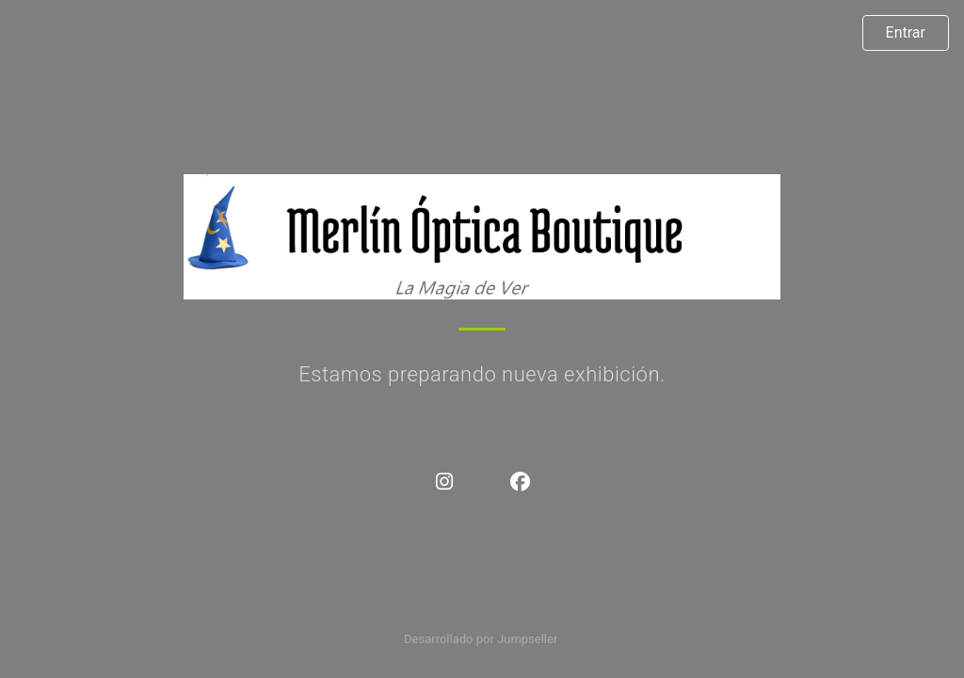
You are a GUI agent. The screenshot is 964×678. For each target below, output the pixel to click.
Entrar (905, 32)
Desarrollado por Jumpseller (480, 639)
